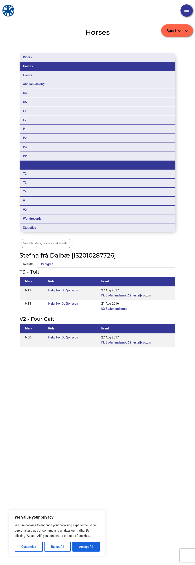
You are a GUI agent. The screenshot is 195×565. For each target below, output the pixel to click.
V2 (25, 210)
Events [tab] (27, 75)
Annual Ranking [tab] (34, 84)
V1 (25, 201)
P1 (25, 129)
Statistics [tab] (29, 227)
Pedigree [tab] (47, 264)
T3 (25, 183)
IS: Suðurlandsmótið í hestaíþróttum (126, 295)
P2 (25, 138)
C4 (25, 93)
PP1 (26, 156)
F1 (25, 111)
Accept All (86, 547)
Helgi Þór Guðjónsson (63, 290)
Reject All (57, 547)
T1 (25, 165)
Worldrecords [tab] (32, 218)
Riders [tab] (27, 57)
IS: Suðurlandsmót (114, 309)
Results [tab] (28, 264)
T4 (25, 192)
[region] (57, 533)
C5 (25, 102)
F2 (25, 120)
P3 (25, 147)
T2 (25, 174)
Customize (28, 547)
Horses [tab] (28, 66)
